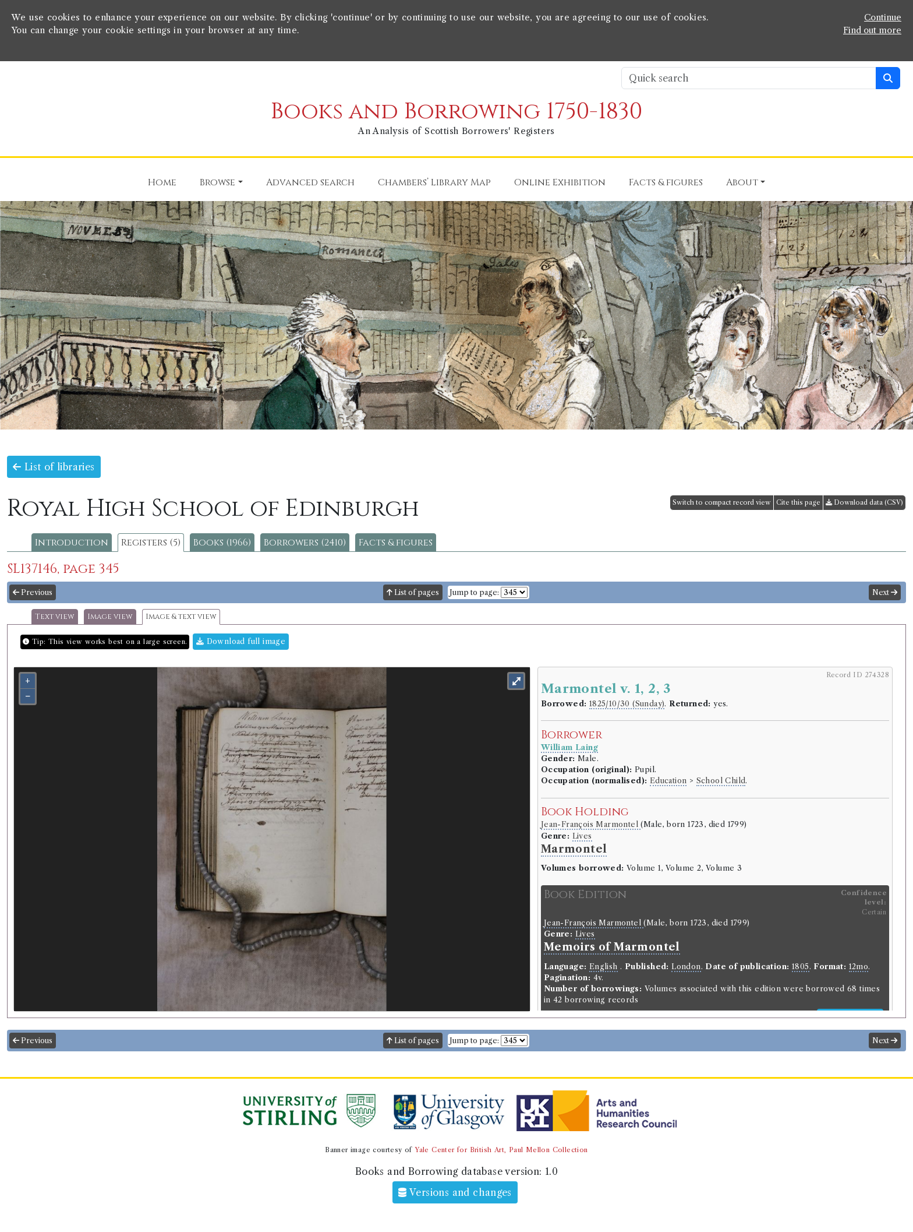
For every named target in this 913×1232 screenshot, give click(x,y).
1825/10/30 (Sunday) (627, 703)
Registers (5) (151, 542)
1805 (800, 966)
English (603, 966)
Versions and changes (455, 1192)
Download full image (240, 641)
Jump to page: (474, 592)
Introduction (71, 542)
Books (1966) (222, 542)
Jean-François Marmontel (591, 824)
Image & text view (181, 617)
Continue (882, 17)
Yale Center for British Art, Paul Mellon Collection (501, 1150)
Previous (32, 592)
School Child (721, 780)
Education (668, 780)
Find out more (872, 30)
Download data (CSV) (864, 502)
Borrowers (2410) (305, 542)
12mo (859, 966)
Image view (110, 617)
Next (884, 592)
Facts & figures (396, 542)
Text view (55, 617)
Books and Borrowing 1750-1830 (456, 111)
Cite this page (798, 502)
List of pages (413, 592)
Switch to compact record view (722, 502)
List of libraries (54, 467)
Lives (582, 836)
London (685, 966)
